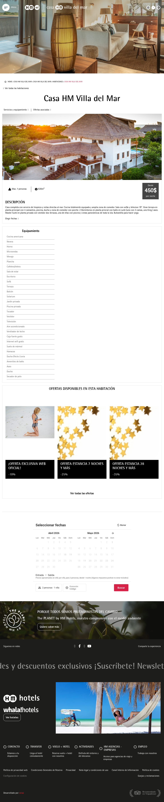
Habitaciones (58, 82)
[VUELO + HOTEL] (49, 746)
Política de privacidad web (15, 770)
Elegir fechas (11, 219)
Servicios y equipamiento (15, 110)
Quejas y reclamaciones (148, 776)
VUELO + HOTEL (61, 747)
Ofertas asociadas (41, 110)
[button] (4, 147)
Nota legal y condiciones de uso (93, 770)
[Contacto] (4, 746)
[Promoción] (77, 589)
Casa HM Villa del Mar (23, 82)
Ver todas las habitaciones (17, 88)
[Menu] (6, 7)
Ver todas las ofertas (82, 493)
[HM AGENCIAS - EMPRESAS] (100, 748)
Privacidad (70, 770)
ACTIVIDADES (86, 747)
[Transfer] (27, 746)
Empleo (142, 747)
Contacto (14, 747)
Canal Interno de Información (125, 770)
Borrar (121, 525)
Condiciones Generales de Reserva (46, 770)
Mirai (21, 793)
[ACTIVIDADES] (76, 746)
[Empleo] (135, 746)
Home (10, 82)
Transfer (36, 747)
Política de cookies (150, 770)
